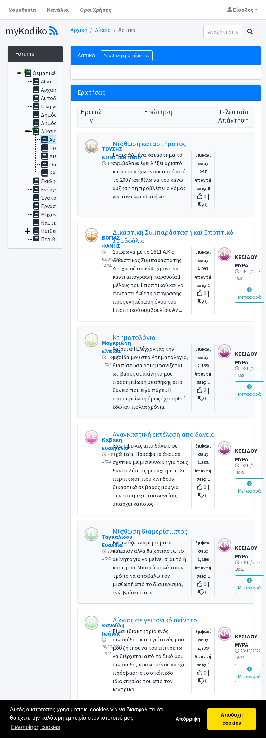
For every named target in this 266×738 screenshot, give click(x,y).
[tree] (35, 155)
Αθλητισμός (51, 81)
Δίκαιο (103, 29)
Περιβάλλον (51, 239)
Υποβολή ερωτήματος (127, 55)
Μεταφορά (249, 293)
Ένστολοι (48, 198)
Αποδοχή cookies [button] (232, 719)
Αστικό (53, 139)
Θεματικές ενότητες (52, 73)
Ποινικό (54, 148)
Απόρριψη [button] (188, 719)
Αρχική (79, 29)
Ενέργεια (47, 189)
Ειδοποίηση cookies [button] (35, 727)
